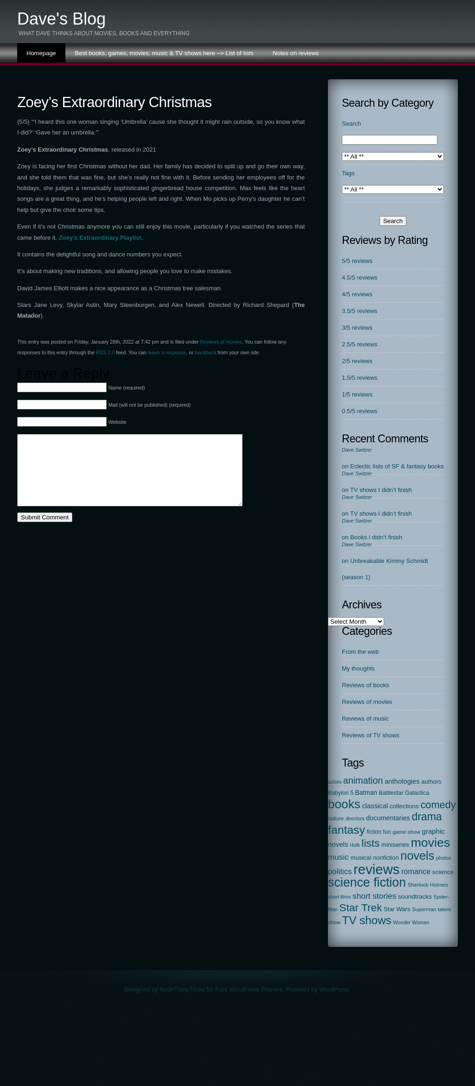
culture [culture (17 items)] (336, 818)
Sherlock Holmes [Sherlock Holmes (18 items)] (428, 885)
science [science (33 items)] (443, 872)
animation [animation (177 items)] (363, 780)
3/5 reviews (357, 327)
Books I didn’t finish (376, 537)
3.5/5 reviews (360, 310)
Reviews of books (365, 685)
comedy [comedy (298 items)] (438, 805)
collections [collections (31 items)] (404, 806)
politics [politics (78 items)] (340, 871)
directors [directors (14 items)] (355, 818)
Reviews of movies (221, 342)
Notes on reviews (296, 53)
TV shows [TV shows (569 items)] (367, 920)
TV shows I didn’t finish (381, 489)
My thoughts (358, 668)
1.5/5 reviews (360, 377)
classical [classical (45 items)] (375, 806)
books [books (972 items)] (344, 804)
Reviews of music (365, 718)
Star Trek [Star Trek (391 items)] (360, 907)
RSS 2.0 (105, 352)
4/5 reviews (357, 294)
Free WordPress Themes (248, 989)
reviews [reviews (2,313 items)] (376, 869)
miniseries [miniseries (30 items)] (395, 844)
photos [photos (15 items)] (443, 858)
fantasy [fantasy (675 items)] (346, 830)
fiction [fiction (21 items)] (374, 832)
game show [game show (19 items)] (406, 832)
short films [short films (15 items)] (339, 897)
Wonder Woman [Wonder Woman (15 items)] (411, 922)
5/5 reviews (357, 260)
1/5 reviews (357, 394)
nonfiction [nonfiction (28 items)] (386, 857)
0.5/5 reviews (360, 411)
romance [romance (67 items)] (415, 871)
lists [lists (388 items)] (370, 843)
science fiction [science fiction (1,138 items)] (367, 882)
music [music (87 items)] (338, 857)
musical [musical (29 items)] (360, 857)
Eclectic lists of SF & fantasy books (397, 466)
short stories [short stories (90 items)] (374, 896)
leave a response (167, 352)
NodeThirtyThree (182, 989)
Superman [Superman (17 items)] (424, 909)
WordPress (334, 989)
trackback (205, 352)
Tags (348, 173)
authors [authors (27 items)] (431, 781)
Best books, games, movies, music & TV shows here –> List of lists (164, 53)
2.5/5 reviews (360, 344)
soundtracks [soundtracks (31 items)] (415, 896)
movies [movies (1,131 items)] (430, 843)
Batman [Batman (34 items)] (366, 792)
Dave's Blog (61, 18)
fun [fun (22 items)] (387, 832)
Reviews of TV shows (370, 735)
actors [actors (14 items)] (334, 782)
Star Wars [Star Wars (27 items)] (397, 909)
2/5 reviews (357, 361)
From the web (360, 651)
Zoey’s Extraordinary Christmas (114, 102)
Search (351, 123)
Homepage (41, 53)
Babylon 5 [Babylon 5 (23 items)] (340, 793)
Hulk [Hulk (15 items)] (355, 845)
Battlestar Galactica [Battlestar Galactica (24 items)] (404, 793)
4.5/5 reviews (360, 277)
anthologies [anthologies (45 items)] (402, 781)
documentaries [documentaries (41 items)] (388, 818)
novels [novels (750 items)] (417, 855)
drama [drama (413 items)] (426, 817)
